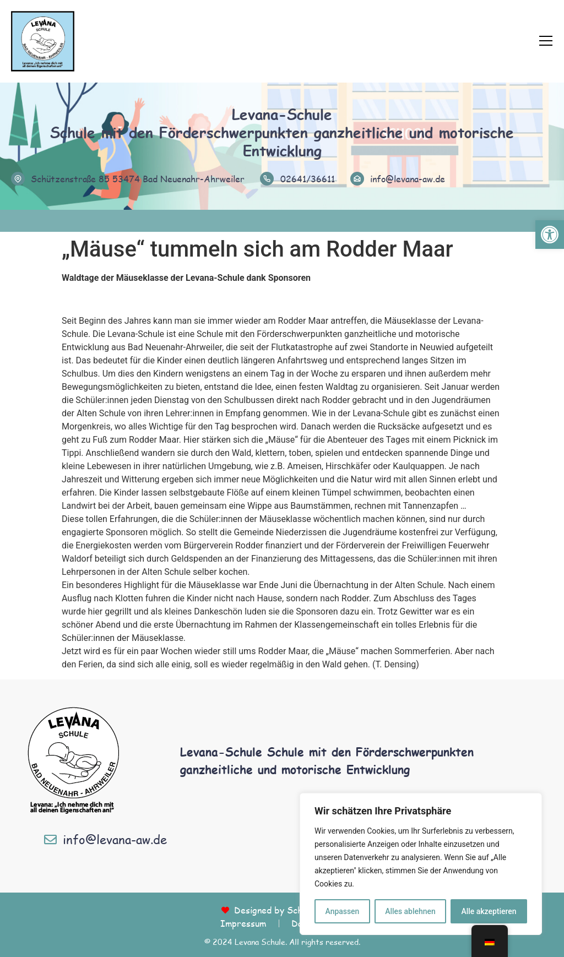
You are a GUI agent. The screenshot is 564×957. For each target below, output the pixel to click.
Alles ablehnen (410, 911)
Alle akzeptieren (488, 911)
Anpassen (342, 911)
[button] (549, 234)
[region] (421, 864)
